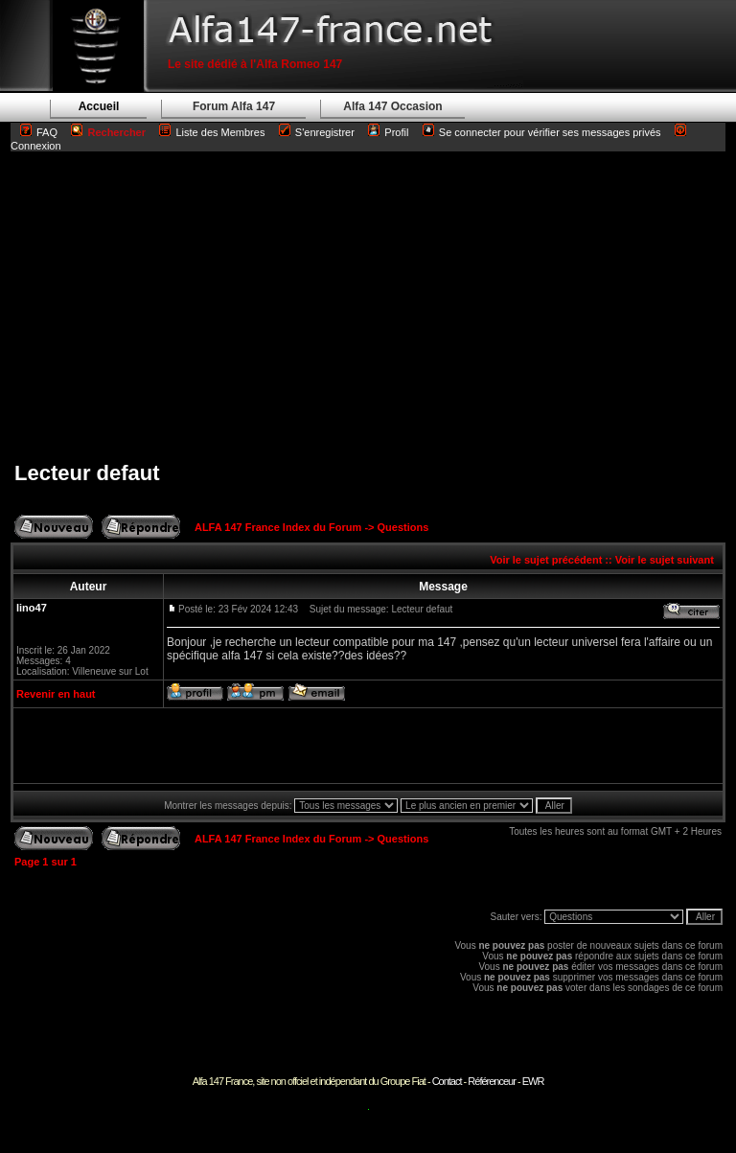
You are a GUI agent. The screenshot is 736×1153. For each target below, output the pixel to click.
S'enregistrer (325, 132)
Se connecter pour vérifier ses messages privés (542, 132)
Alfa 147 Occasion (392, 106)
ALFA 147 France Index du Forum (278, 527)
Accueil (99, 106)
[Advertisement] (368, 306)
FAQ (47, 132)
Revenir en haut (56, 694)
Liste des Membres (211, 132)
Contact (447, 1081)
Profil (396, 132)
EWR (533, 1081)
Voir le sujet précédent (546, 559)
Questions (403, 527)
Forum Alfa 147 (234, 106)
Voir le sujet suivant (664, 559)
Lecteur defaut (87, 473)
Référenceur (492, 1081)
